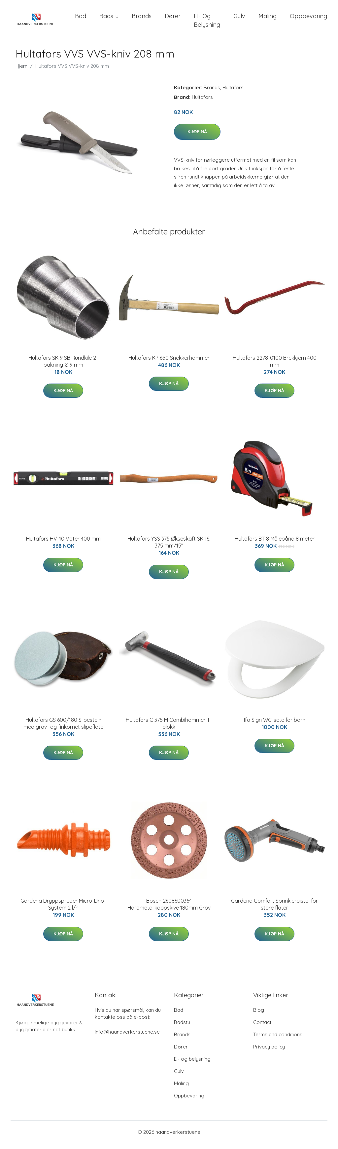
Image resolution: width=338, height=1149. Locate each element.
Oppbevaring (308, 19)
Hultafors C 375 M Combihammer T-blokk (169, 729)
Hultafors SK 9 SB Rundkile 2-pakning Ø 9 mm (63, 367)
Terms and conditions (277, 1040)
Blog (258, 1015)
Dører (173, 19)
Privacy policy (269, 1052)
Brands (142, 19)
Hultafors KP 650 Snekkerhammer (169, 363)
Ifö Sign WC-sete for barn (274, 725)
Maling (267, 19)
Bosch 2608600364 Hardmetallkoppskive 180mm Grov (169, 910)
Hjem (21, 71)
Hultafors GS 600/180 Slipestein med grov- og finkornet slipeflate (63, 729)
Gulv (239, 19)
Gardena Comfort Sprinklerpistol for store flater (274, 910)
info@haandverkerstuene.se (127, 1037)
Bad (80, 19)
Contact (262, 1028)
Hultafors (233, 93)
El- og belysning (207, 23)
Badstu (108, 19)
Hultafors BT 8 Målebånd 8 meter (275, 544)
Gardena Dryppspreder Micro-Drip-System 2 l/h (63, 910)
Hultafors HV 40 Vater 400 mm (63, 544)
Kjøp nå (197, 138)
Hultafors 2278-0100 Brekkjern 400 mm (275, 367)
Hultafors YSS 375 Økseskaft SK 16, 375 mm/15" (168, 548)
